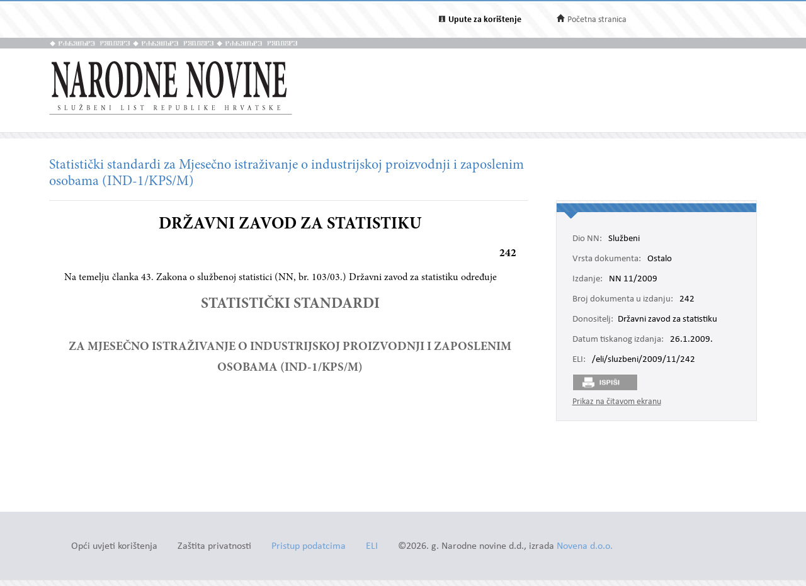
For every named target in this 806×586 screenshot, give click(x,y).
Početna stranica (597, 20)
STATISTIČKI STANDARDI (290, 304)
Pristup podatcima (308, 546)
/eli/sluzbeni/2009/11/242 (643, 360)
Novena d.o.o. (585, 546)
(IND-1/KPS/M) (321, 368)
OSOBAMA (248, 368)
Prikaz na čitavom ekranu (616, 402)
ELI (372, 546)
